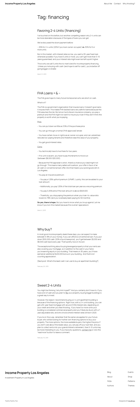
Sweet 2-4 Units (49, 285)
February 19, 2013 (42, 338)
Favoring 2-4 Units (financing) (59, 30)
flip (67, 293)
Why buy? (44, 229)
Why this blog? (129, 3)
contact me (86, 330)
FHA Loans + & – (48, 93)
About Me (108, 3)
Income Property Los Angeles (20, 3)
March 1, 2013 (41, 210)
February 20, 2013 (42, 266)
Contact (117, 3)
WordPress (131, 401)
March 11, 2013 (41, 74)
